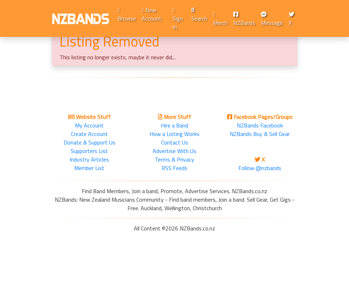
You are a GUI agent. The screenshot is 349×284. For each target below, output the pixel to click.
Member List (89, 168)
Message (272, 19)
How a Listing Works (174, 134)
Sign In (178, 19)
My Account (89, 125)
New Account (152, 14)
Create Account (89, 134)
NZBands (244, 19)
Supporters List (89, 151)
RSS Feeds (174, 168)
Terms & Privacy (174, 159)
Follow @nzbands (259, 168)
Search (199, 15)
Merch (220, 19)
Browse (127, 15)
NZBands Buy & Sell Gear (260, 134)
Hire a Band (174, 125)
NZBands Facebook (260, 125)
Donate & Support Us (89, 142)
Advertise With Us (174, 151)
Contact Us (174, 142)
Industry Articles (89, 159)
